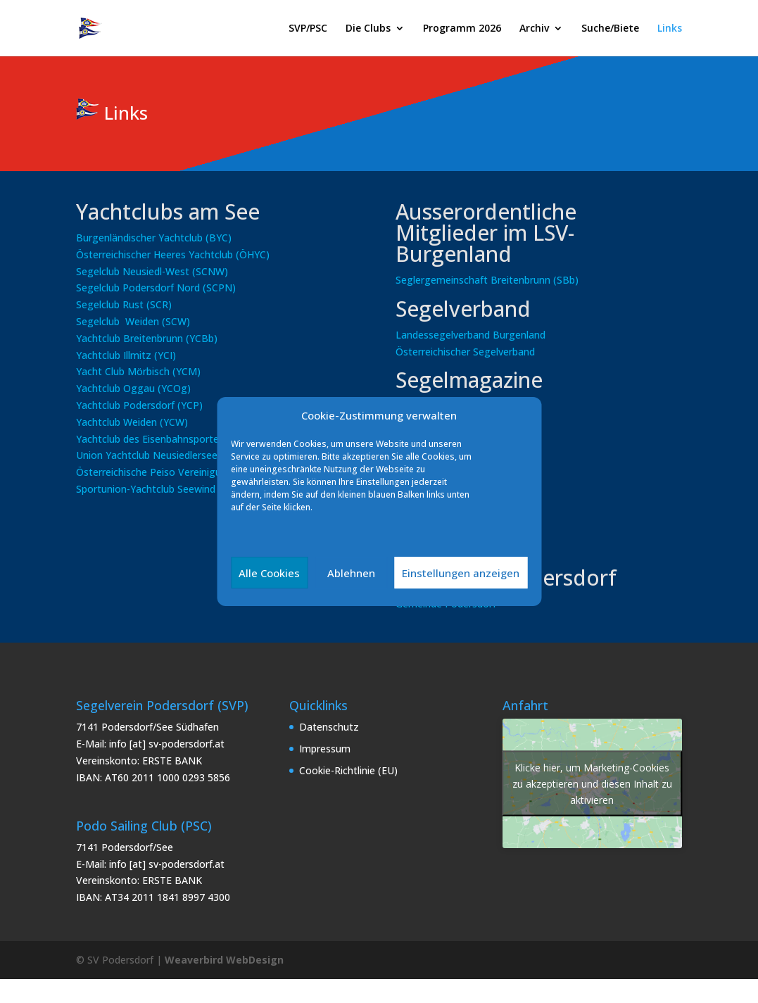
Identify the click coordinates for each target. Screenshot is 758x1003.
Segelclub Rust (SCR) (124, 304)
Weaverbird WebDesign (224, 959)
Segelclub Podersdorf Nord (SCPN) (156, 287)
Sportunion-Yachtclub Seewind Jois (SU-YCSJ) (178, 489)
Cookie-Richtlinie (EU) (348, 770)
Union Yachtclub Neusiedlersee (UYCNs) (167, 455)
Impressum (324, 748)
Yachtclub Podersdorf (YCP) (139, 405)
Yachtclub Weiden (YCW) (132, 422)
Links (669, 28)
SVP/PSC (308, 28)
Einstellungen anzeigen (460, 573)
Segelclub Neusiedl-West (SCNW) (152, 271)
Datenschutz (329, 726)
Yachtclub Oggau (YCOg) (133, 388)
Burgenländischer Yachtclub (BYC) (154, 237)
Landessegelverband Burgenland (470, 334)
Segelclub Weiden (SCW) (133, 321)
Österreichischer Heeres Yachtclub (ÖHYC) (173, 254)
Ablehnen (351, 573)
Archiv (534, 28)
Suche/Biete (610, 28)
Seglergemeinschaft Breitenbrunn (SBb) (487, 279)
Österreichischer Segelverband (465, 351)
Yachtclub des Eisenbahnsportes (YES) (164, 439)
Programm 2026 (462, 28)
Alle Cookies (269, 573)
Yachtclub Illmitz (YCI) (126, 355)
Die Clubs (368, 28)
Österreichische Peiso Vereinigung (154, 472)
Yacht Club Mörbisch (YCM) (138, 371)
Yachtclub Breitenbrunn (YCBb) (146, 338)
